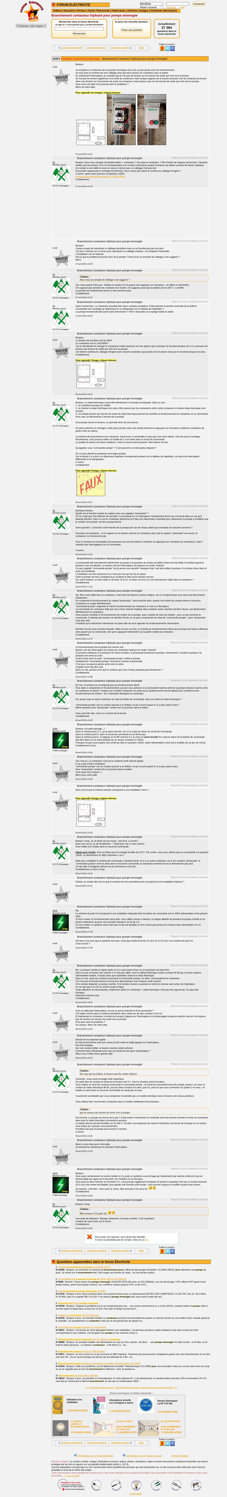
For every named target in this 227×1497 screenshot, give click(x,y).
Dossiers (69, 10)
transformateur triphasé (78, 1375)
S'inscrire (172, 7)
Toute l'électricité (99, 10)
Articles (132, 10)
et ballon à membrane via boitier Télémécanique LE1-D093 (99, 1363)
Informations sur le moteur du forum (142, 1455)
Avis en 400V (82, 1291)
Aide (182, 7)
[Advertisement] (140, 214)
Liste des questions (96, 47)
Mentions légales (180, 1455)
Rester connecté (148, 7)
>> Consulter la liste (167, 1411)
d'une (78, 1303)
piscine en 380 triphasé (81, 1351)
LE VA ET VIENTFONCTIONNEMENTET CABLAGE (126, 1425)
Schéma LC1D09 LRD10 (84, 1267)
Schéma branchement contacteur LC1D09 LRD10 (101, 176)
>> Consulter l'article (81, 1432)
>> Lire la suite (71, 1475)
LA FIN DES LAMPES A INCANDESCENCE (80, 1424)
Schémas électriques (164, 10)
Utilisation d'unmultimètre (74, 1401)
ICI (146, 1239)
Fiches (81, 10)
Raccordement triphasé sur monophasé (82, 1327)
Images (143, 10)
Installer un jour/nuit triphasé (78, 1315)
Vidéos (57, 10)
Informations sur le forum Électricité (93, 1455)
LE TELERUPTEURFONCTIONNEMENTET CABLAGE (171, 1425)
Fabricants (118, 10)
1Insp (54, 728)
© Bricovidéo (135, 1493)
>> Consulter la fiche (77, 1410)
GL (53, 162)
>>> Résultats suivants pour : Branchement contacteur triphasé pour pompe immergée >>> (131, 1387)
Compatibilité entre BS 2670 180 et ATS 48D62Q (92, 1279)
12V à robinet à (89, 1339)
